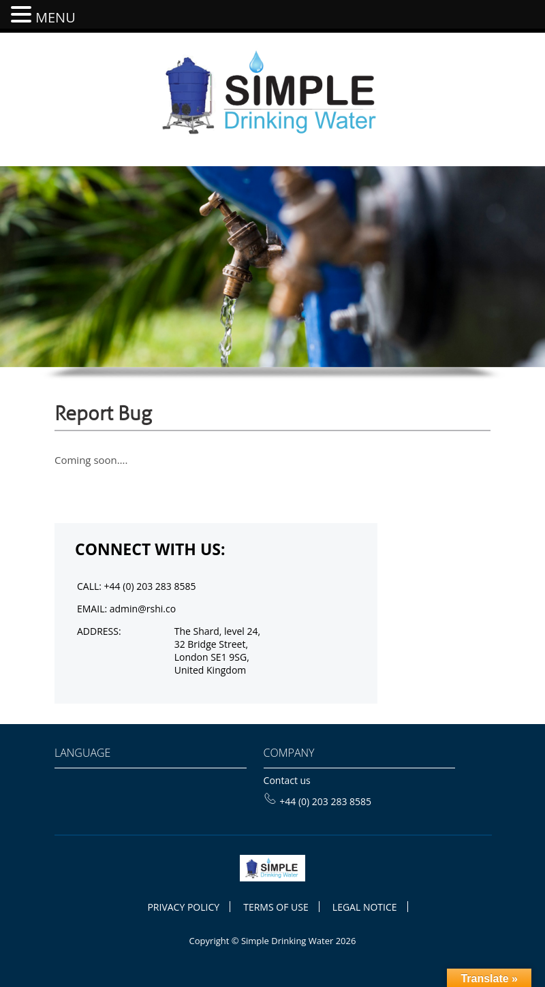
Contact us (287, 780)
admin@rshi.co (143, 608)
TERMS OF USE (275, 906)
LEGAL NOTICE (364, 906)
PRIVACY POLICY (183, 906)
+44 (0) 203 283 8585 (318, 801)
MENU (55, 17)
